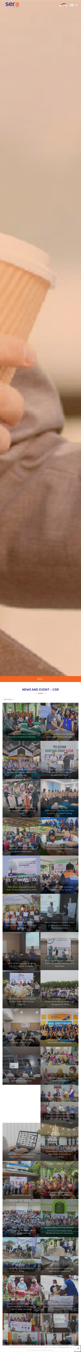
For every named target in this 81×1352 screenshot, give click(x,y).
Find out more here (64, 1347)
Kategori (8, 699)
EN (72, 5)
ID (70, 5)
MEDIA (40, 679)
